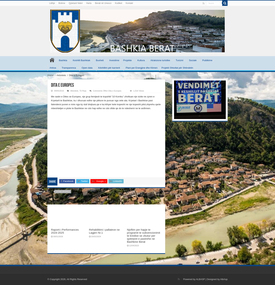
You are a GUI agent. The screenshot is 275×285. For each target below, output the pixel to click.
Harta (88, 3)
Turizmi (179, 60)
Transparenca (69, 67)
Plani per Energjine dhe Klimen (142, 67)
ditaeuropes (63, 191)
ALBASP (200, 279)
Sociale (193, 60)
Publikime (207, 60)
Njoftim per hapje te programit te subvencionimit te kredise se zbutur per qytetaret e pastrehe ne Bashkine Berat (143, 235)
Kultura (141, 60)
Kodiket (118, 3)
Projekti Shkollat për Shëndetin (177, 67)
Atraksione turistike (160, 60)
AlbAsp (224, 279)
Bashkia (63, 60)
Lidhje (52, 3)
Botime (61, 3)
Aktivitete (61, 75)
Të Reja (82, 91)
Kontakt (129, 3)
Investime (114, 60)
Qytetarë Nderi (76, 3)
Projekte (127, 60)
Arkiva (53, 67)
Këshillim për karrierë (109, 67)
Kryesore (52, 60)
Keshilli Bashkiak (81, 60)
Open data (87, 67)
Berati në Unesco (103, 3)
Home (50, 75)
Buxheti (100, 60)
